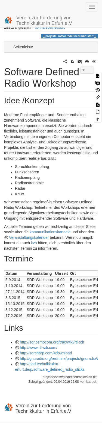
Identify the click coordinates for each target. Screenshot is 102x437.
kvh (34, 243)
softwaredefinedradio (50, 27)
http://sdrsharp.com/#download (46, 353)
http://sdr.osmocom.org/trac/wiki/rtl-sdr (52, 342)
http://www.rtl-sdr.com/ (38, 347)
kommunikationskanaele (50, 232)
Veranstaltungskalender (29, 237)
